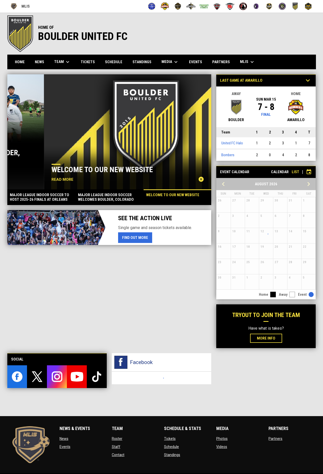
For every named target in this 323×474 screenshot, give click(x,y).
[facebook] (17, 376)
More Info (266, 338)
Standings (172, 455)
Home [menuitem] (20, 62)
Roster (117, 439)
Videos (221, 447)
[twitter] (37, 376)
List (295, 172)
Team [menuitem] (62, 62)
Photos (222, 439)
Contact (118, 455)
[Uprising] (308, 6)
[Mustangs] (230, 6)
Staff (116, 447)
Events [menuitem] (195, 62)
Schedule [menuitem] (113, 62)
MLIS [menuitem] (247, 62)
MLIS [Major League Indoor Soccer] (20, 6)
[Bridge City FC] (178, 6)
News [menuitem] (39, 62)
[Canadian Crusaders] (191, 6)
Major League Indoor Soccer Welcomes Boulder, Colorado (101, 156)
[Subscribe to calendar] (309, 171)
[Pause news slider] (201, 179)
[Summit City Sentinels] (256, 6)
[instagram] (57, 376)
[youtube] (77, 376)
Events (65, 447)
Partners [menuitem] (221, 62)
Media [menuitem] (170, 62)
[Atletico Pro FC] (151, 6)
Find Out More (137, 237)
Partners (275, 439)
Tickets (170, 439)
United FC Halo (232, 143)
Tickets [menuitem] (88, 62)
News (64, 439)
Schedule (171, 447)
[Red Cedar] (243, 6)
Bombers (227, 155)
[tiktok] (97, 376)
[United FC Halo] (295, 6)
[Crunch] (217, 6)
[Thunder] (269, 6)
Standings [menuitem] (141, 62)
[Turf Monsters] (282, 6)
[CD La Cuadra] (204, 6)
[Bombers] (165, 6)
